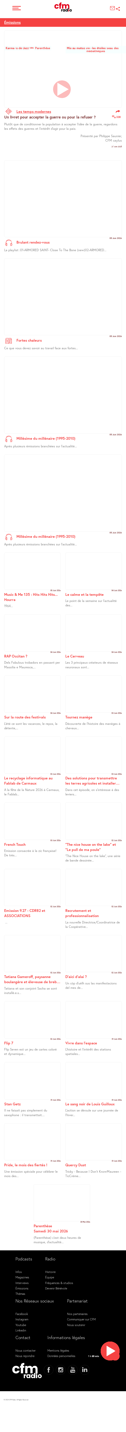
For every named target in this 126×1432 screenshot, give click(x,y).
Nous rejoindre (24, 1356)
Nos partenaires (77, 1314)
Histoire (50, 1272)
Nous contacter (25, 1350)
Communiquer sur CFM (81, 1319)
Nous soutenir (76, 1325)
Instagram (21, 1319)
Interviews (22, 1283)
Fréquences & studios (59, 1283)
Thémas (20, 1294)
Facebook (21, 1314)
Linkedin (20, 1330)
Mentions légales (58, 1350)
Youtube (20, 1325)
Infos (18, 1272)
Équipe (49, 1277)
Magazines (22, 1277)
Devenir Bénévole (56, 1288)
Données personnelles (61, 1356)
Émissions (12, 22)
